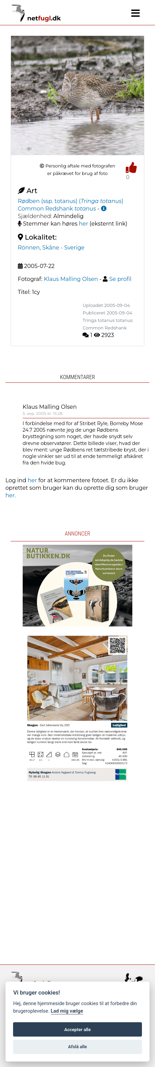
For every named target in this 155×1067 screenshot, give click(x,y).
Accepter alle (77, 1029)
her (83, 223)
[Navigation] (135, 13)
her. (10, 495)
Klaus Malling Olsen (50, 407)
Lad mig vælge (67, 1011)
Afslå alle (77, 1046)
